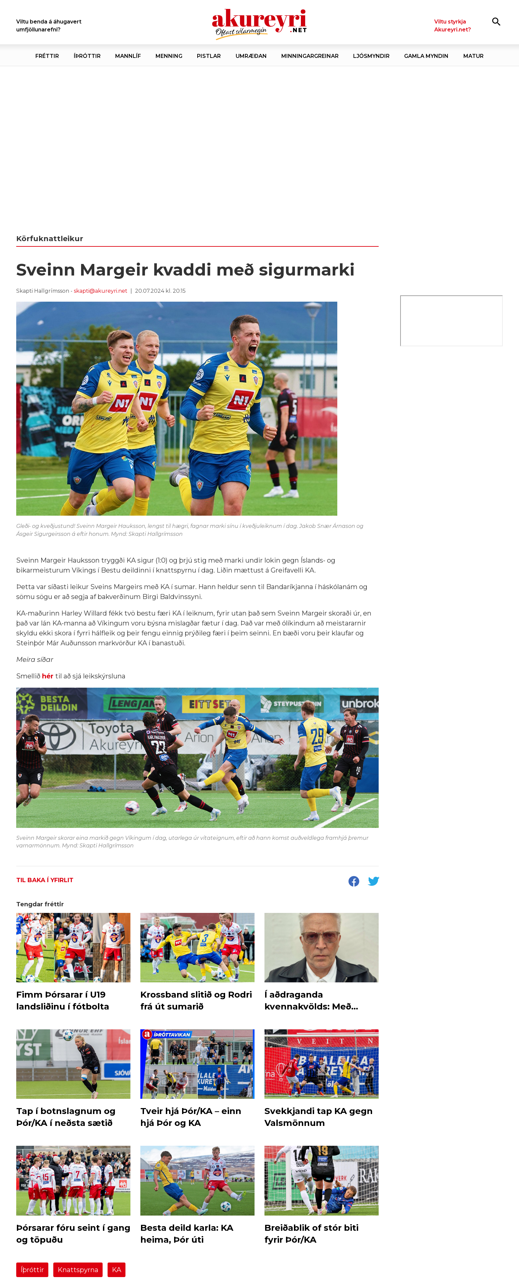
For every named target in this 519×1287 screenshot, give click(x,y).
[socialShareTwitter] (373, 882)
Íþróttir (32, 1270)
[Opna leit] (496, 21)
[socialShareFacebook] (353, 882)
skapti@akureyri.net (100, 291)
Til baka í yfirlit (44, 880)
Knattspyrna (78, 1270)
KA (116, 1270)
